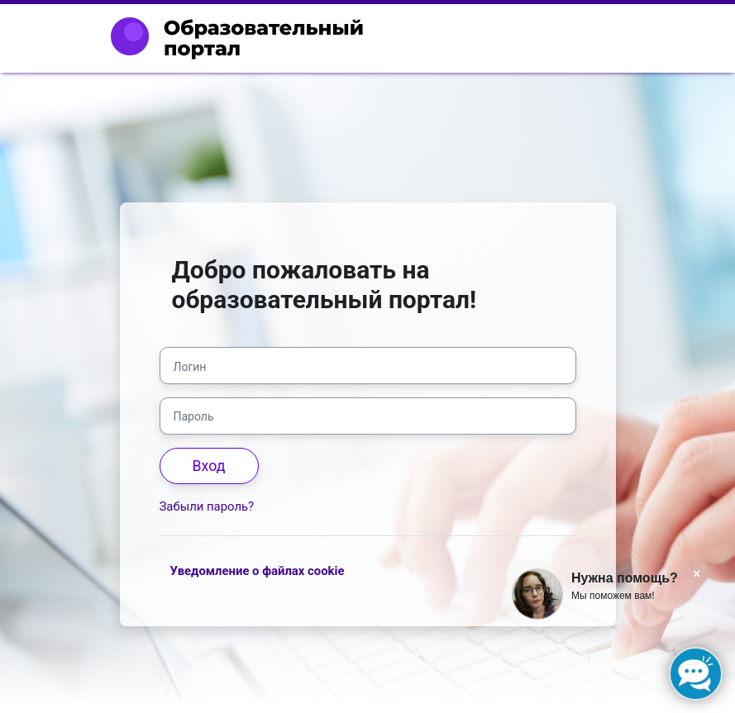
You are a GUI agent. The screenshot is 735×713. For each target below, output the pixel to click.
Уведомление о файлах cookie (257, 570)
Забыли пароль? (207, 506)
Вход (209, 466)
